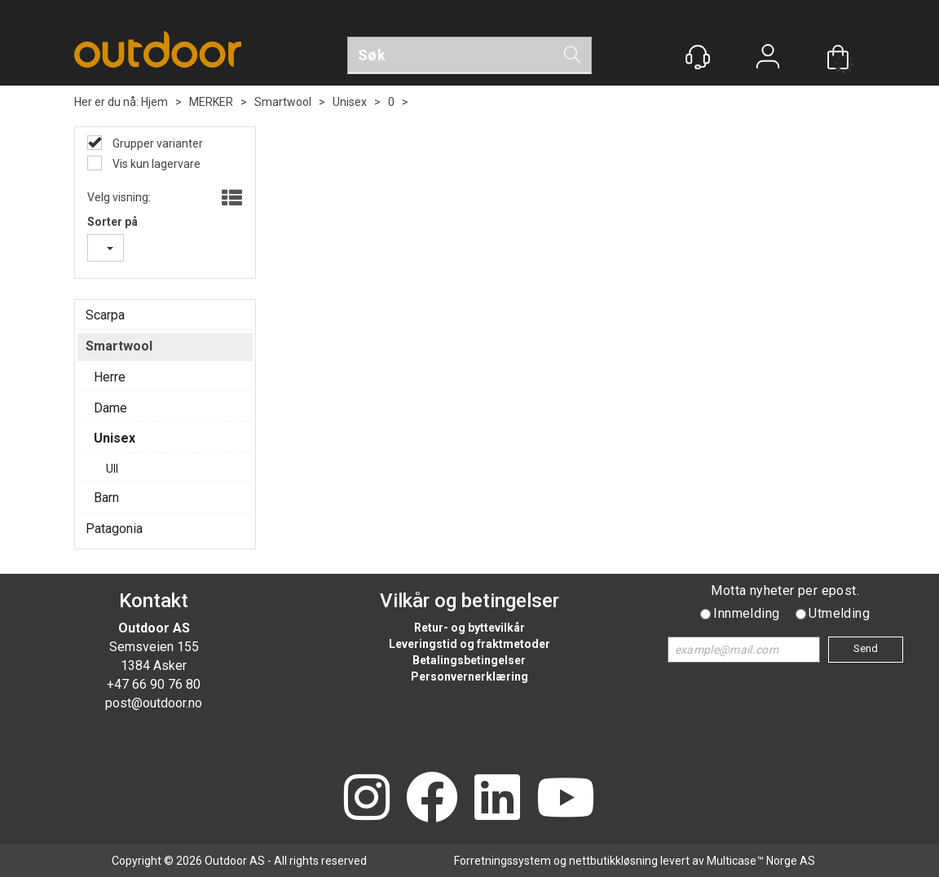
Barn (106, 497)
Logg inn (768, 58)
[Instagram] (367, 799)
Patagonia (114, 528)
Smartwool (282, 101)
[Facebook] (432, 799)
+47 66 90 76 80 (154, 684)
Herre (110, 377)
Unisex (350, 101)
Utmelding (839, 613)
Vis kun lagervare (155, 163)
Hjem (154, 101)
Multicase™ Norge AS (761, 860)
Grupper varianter (156, 143)
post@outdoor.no (153, 703)
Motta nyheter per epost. (785, 590)
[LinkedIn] (497, 799)
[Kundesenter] (698, 57)
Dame (110, 408)
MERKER (211, 101)
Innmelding (746, 613)
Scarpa (105, 315)
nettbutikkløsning (613, 860)
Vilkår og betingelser (469, 600)
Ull (112, 468)
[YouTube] (565, 799)
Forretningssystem (502, 860)
